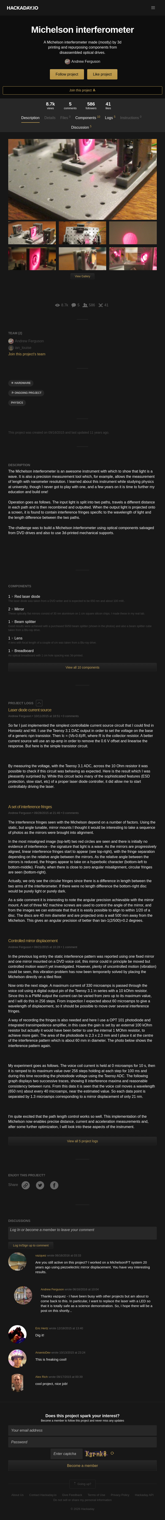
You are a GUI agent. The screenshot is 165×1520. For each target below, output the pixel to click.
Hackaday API (144, 1495)
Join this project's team (26, 354)
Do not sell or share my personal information (82, 1500)
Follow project (67, 74)
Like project (102, 74)
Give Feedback (72, 1495)
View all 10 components (83, 667)
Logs (110, 117)
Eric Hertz (41, 1328)
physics (17, 402)
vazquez (40, 1255)
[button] (153, 8)
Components (87, 117)
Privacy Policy (120, 1495)
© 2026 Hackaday (83, 1509)
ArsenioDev (43, 1352)
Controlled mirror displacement (32, 940)
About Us (17, 1495)
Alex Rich (41, 1377)
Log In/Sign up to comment (31, 1245)
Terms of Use (96, 1495)
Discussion (81, 127)
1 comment (70, 947)
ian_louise (19, 348)
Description (30, 118)
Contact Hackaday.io (43, 1495)
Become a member (52, 1420)
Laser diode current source (29, 710)
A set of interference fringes (30, 807)
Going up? (82, 1484)
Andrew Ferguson (82, 61)
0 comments (71, 716)
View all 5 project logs (82, 1141)
